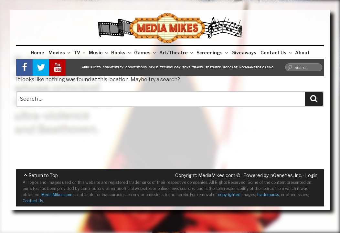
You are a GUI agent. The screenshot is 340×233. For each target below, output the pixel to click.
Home (37, 52)
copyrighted (229, 194)
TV (80, 52)
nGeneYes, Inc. (286, 175)
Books (121, 52)
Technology (170, 67)
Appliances (91, 67)
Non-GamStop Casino (256, 67)
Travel (198, 67)
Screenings (213, 52)
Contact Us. (33, 200)
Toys (186, 67)
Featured (213, 67)
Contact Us (276, 52)
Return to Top (43, 175)
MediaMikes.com (216, 175)
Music (99, 52)
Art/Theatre (176, 52)
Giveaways (243, 52)
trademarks (268, 194)
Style (153, 67)
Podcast (230, 67)
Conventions (136, 67)
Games (145, 52)
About (302, 52)
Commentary (113, 67)
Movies (59, 52)
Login (311, 175)
